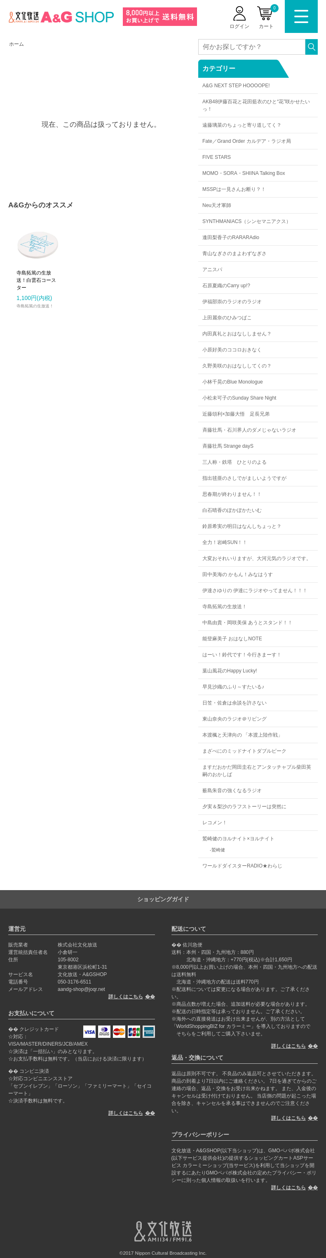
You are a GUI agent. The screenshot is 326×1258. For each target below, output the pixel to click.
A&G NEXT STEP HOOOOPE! (236, 85)
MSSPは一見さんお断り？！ (234, 189)
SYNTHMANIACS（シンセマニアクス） (246, 221)
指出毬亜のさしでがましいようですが (244, 478)
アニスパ (212, 269)
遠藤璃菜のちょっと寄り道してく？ (241, 125)
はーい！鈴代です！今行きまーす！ (241, 655)
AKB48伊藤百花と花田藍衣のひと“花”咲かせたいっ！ (256, 105)
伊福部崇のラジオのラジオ (232, 302)
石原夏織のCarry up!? (226, 285)
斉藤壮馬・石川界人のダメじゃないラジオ (249, 430)
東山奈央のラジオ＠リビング (234, 719)
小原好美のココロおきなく (232, 350)
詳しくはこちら (125, 997)
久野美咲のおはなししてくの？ (237, 366)
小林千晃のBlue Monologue (232, 382)
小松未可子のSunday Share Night (239, 398)
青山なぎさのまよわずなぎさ (234, 253)
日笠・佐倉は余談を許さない (234, 703)
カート (269, 16)
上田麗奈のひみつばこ (227, 318)
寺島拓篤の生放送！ (224, 606)
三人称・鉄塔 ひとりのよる (234, 462)
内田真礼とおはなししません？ (237, 334)
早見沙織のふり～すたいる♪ (233, 687)
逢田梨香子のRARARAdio (230, 237)
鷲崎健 (218, 849)
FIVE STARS (216, 157)
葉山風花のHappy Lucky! (229, 671)
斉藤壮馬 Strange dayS (227, 446)
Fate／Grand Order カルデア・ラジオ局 (246, 141)
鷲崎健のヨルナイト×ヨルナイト (238, 839)
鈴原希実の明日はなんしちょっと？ (241, 526)
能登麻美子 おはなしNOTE (232, 639)
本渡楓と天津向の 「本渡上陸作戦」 (242, 735)
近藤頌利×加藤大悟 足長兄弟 (236, 414)
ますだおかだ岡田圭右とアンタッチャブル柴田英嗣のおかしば (256, 770)
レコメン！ (214, 822)
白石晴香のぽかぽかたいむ (232, 510)
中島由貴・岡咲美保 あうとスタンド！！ (247, 623)
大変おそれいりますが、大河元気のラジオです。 (256, 558)
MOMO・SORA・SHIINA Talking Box (243, 173)
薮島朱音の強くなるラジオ (232, 790)
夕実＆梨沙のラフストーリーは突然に (244, 806)
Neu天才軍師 (216, 205)
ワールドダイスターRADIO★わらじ (242, 866)
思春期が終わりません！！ (232, 494)
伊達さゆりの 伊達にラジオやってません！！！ (254, 590)
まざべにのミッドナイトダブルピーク (244, 751)
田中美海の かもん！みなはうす (237, 574)
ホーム (16, 44)
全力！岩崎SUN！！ (224, 542)
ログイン (239, 26)
